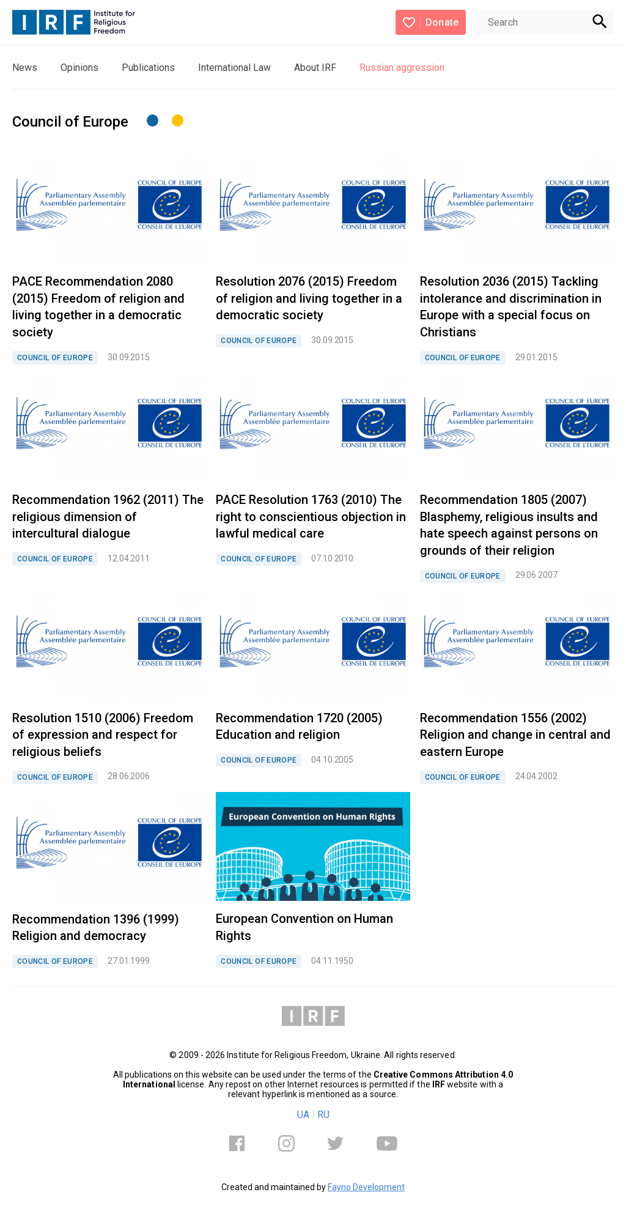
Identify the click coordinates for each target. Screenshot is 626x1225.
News (24, 67)
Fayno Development (366, 1187)
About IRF (315, 67)
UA (303, 1114)
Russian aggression (401, 67)
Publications (148, 67)
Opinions (79, 67)
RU (323, 1114)
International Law (234, 67)
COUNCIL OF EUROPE (55, 357)
